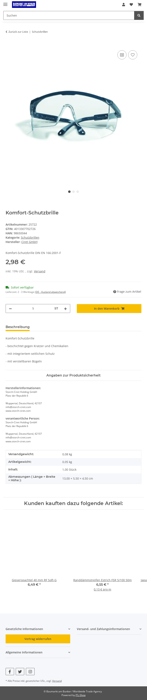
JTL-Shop (81, 695)
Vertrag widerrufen (37, 639)
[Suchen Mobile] (68, 15)
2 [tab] (73, 191)
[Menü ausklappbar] (5, 2)
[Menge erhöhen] (65, 308)
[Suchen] (139, 15)
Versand (39, 271)
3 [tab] (77, 191)
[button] (123, 4)
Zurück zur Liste (18, 32)
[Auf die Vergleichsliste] (122, 54)
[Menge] (33, 308)
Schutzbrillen (30, 237)
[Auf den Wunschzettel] (132, 54)
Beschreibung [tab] (18, 327)
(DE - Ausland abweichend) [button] (50, 292)
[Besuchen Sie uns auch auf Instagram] (30, 671)
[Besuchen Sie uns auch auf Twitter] (20, 671)
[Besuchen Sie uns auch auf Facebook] (10, 671)
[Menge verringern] (10, 308)
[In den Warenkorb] (9, 44)
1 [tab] (69, 191)
